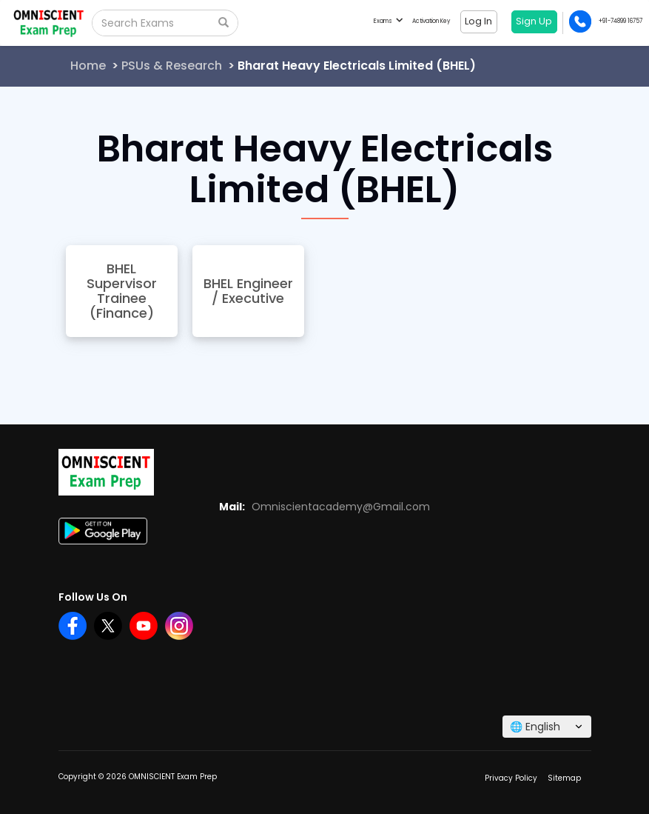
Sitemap (564, 778)
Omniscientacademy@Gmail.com (341, 506)
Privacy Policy (511, 778)
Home (88, 65)
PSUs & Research (171, 65)
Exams (388, 21)
